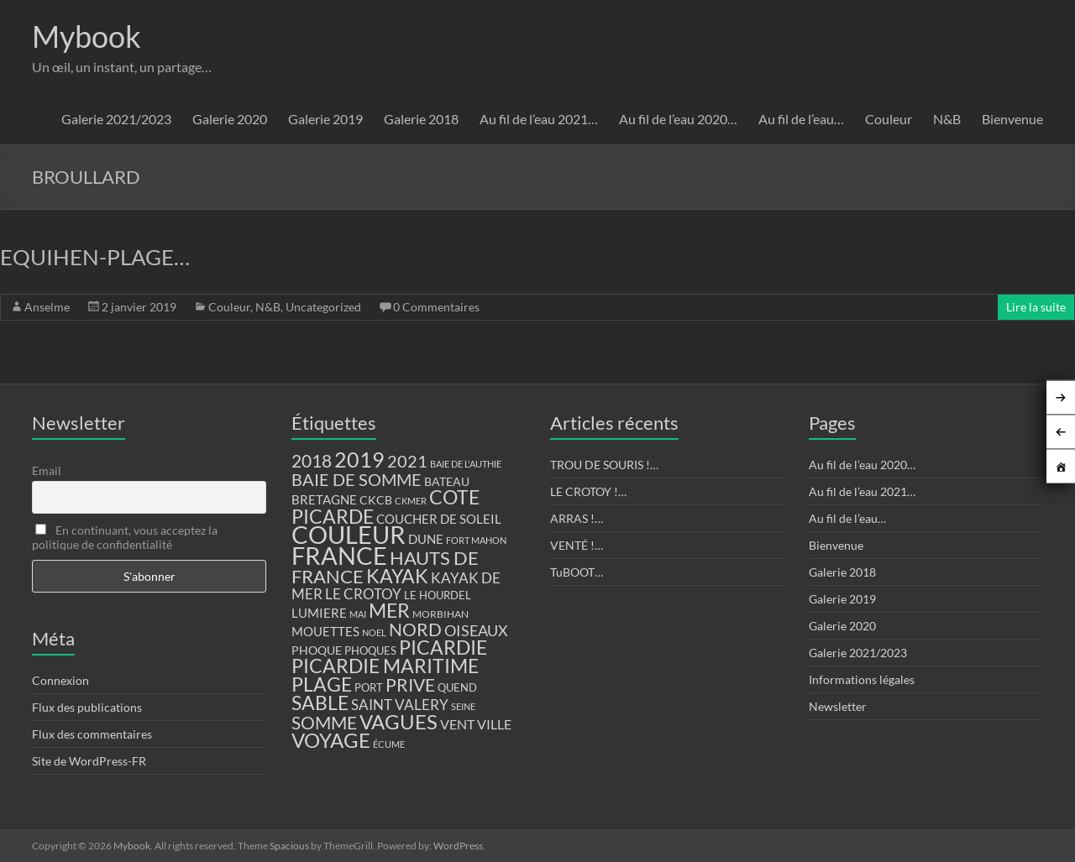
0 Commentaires (436, 307)
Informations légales (862, 679)
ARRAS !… (576, 518)
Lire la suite (1036, 307)
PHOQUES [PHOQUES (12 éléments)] (370, 651)
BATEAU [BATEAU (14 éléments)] (446, 481)
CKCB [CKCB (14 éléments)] (375, 500)
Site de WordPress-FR (89, 761)
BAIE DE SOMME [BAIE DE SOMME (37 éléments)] (356, 479)
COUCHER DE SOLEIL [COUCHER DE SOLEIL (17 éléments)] (438, 518)
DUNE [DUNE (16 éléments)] (425, 539)
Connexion (60, 680)
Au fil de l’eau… (801, 119)
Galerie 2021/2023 (116, 119)
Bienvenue (1012, 119)
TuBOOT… (576, 572)
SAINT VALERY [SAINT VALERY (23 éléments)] (399, 704)
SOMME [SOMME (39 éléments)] (324, 723)
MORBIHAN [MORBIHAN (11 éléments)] (440, 614)
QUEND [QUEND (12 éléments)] (457, 688)
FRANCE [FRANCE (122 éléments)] (339, 555)
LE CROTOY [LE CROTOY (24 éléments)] (363, 594)
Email (46, 470)
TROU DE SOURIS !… (604, 464)
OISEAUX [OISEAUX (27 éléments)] (476, 630)
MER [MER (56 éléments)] (389, 610)
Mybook (86, 36)
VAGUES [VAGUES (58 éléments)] (398, 722)
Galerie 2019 (325, 119)
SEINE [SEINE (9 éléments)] (463, 706)
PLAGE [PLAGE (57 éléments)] (321, 684)
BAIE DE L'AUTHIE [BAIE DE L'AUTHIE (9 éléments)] (465, 463)
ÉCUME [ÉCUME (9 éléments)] (389, 744)
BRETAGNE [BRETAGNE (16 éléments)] (324, 500)
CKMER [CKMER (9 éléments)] (411, 500)
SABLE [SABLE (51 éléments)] (320, 703)
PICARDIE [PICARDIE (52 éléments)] (443, 647)
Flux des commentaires (92, 734)
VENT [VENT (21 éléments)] (457, 724)
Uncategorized (323, 307)
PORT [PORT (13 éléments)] (368, 687)
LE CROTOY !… (588, 491)
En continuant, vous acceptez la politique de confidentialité (125, 537)
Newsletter (838, 706)
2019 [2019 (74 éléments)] (359, 459)
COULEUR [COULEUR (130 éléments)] (348, 534)
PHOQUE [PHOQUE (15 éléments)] (316, 650)
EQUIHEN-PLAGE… (95, 256)
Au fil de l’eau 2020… (678, 119)
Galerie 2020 (229, 119)
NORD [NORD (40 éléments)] (415, 629)
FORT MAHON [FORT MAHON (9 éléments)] (476, 540)
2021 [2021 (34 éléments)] (407, 461)
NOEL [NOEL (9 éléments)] (374, 632)
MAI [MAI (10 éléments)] (357, 614)
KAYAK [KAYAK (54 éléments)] (397, 576)
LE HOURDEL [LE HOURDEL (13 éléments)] (437, 595)
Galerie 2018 (421, 119)
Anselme (47, 307)
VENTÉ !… (576, 545)
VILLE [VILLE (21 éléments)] (494, 724)
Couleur (888, 119)
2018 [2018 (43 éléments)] (311, 461)
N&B (947, 119)
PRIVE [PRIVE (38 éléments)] (410, 685)
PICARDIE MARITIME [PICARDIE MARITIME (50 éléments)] (385, 666)
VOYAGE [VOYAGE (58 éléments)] (330, 740)
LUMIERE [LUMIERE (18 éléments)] (319, 612)
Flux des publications (87, 707)
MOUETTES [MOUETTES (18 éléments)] (325, 631)
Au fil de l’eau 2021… (539, 119)
